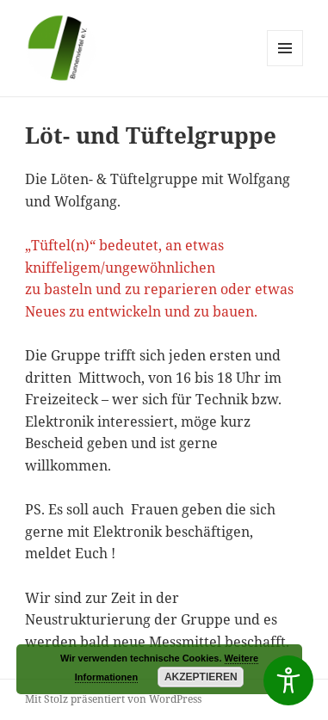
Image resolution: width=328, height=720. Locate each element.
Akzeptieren (201, 677)
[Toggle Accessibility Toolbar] (288, 680)
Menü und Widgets (285, 65)
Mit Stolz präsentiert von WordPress (113, 699)
